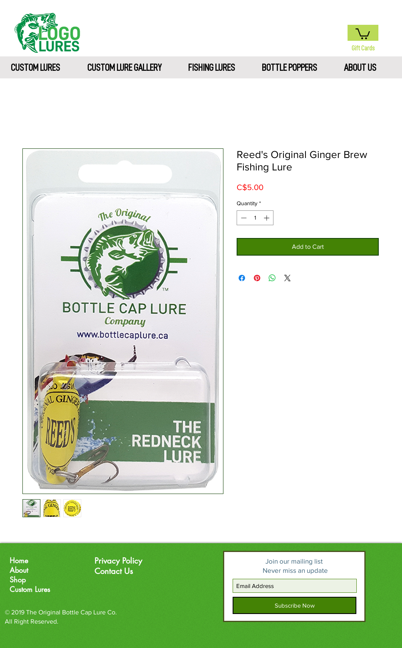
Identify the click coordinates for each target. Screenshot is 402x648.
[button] (363, 33)
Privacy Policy (118, 561)
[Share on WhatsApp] (272, 278)
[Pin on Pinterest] (257, 278)
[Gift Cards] (363, 48)
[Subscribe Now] (294, 605)
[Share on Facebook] (242, 278)
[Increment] (267, 218)
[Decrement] (243, 218)
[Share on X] (287, 278)
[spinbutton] (255, 218)
